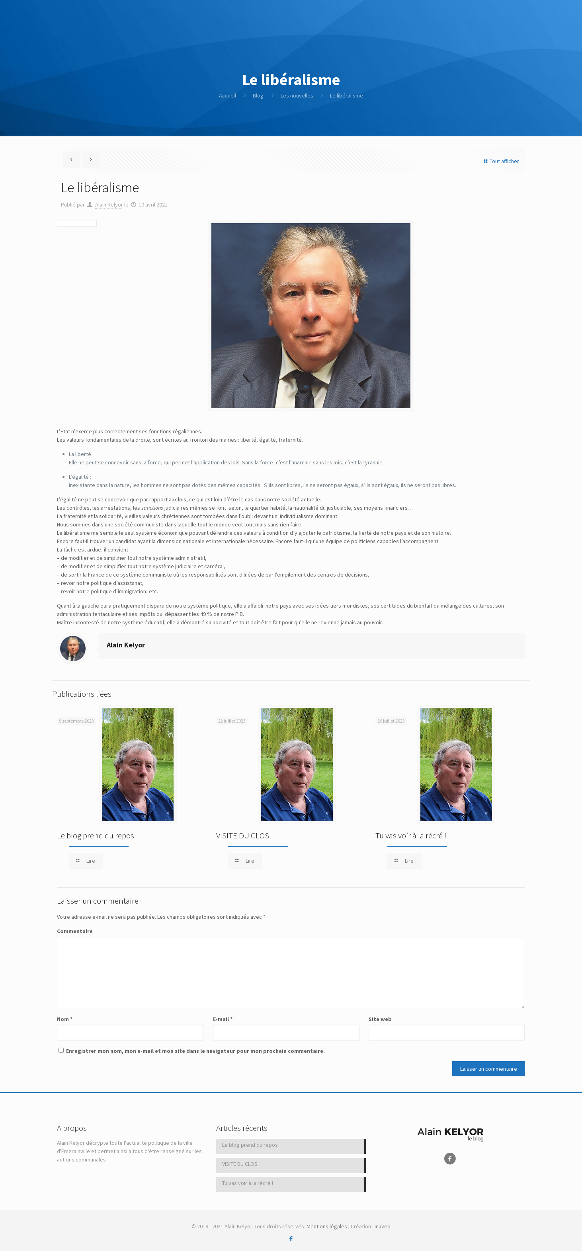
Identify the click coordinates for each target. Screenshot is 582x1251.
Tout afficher (500, 161)
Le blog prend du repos (95, 835)
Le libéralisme (346, 95)
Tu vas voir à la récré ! (411, 835)
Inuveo (383, 1226)
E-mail (222, 1019)
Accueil (227, 95)
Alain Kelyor (109, 204)
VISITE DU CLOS (242, 835)
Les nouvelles (297, 95)
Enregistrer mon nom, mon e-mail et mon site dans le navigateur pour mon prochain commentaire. (195, 1050)
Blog (258, 95)
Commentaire (75, 931)
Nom (64, 1019)
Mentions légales (327, 1226)
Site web (380, 1019)
